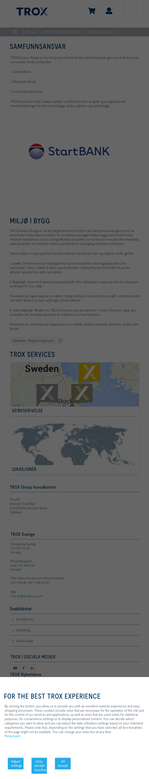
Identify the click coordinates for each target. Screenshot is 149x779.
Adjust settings (16, 763)
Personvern (12, 736)
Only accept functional (41, 765)
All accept (63, 763)
